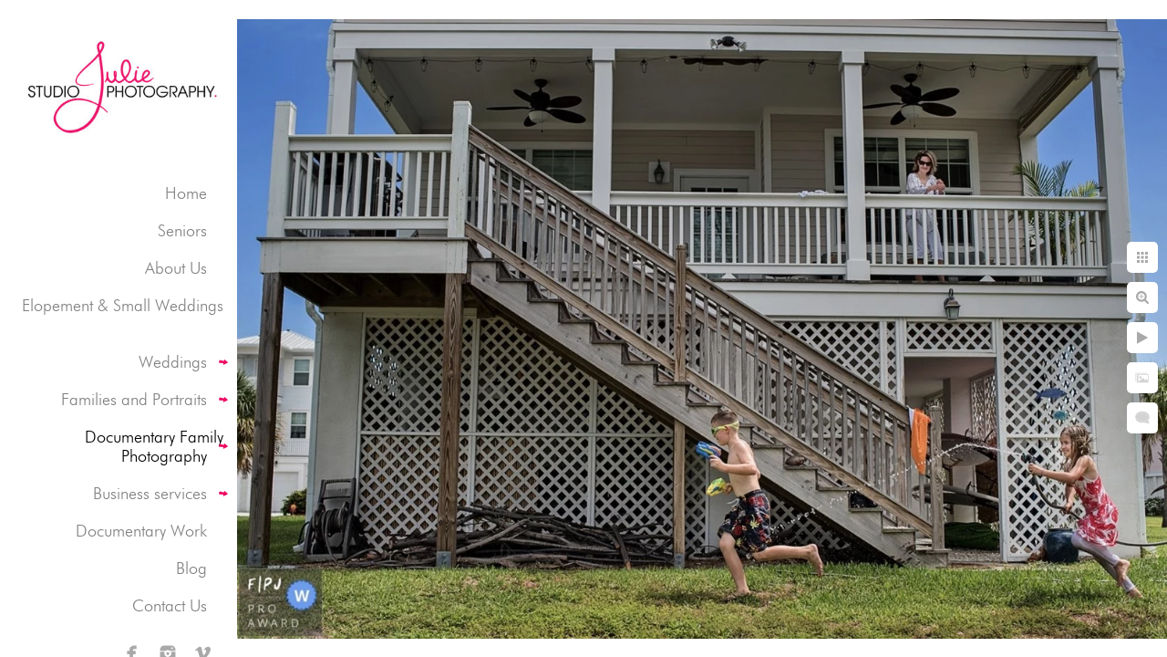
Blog (191, 568)
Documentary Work (141, 530)
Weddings (173, 361)
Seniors (182, 230)
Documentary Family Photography (154, 446)
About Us (176, 267)
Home (186, 193)
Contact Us (169, 605)
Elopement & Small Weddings (122, 305)
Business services (150, 493)
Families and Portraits (134, 399)
